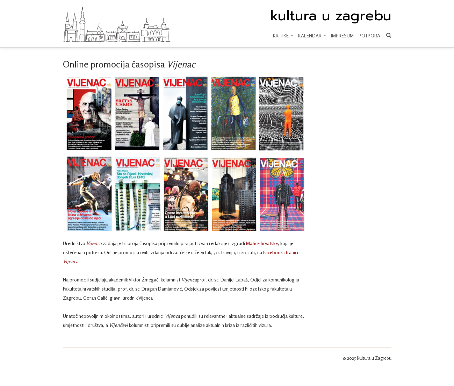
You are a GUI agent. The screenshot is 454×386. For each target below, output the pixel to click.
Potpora (369, 35)
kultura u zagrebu (330, 15)
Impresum (342, 35)
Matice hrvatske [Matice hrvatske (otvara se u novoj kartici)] (262, 243)
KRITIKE (283, 35)
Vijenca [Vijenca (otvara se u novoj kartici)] (94, 243)
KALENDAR (312, 35)
